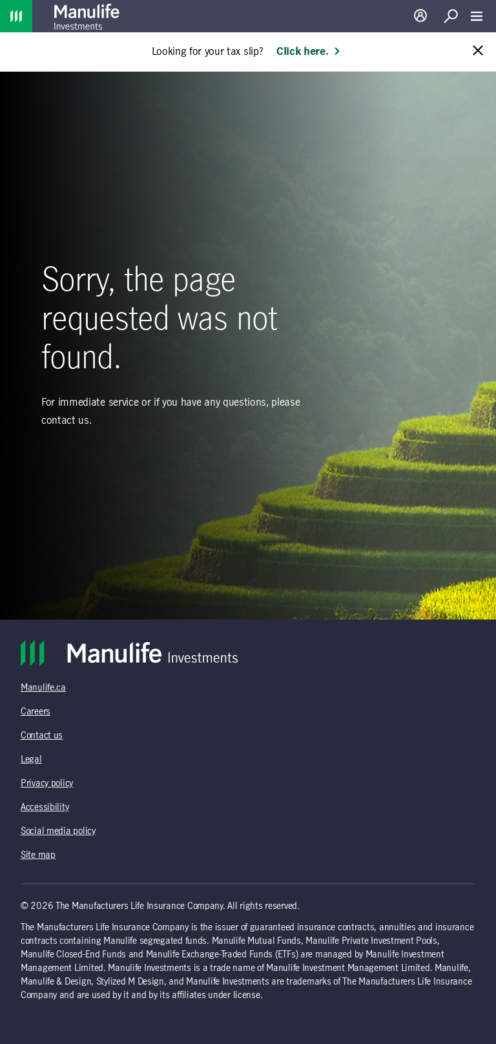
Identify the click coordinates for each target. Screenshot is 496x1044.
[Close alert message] (478, 51)
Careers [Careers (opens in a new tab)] (35, 711)
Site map (38, 855)
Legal (31, 759)
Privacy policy (47, 783)
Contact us (42, 735)
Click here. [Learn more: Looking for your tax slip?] (308, 52)
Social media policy (58, 831)
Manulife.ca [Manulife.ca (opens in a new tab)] (43, 688)
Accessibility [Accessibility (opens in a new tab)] (44, 807)
